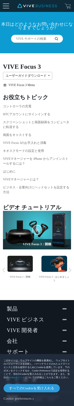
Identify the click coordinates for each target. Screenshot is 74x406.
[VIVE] (37, 6)
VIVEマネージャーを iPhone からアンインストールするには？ (35, 161)
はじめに (9, 171)
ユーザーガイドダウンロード (26, 75)
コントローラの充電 (17, 106)
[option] (20, 266)
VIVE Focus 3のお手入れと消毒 (24, 142)
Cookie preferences (18, 398)
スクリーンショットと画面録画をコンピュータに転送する (36, 124)
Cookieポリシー (16, 377)
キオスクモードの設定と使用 (23, 150)
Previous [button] (4, 269)
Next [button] (70, 269)
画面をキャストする (17, 135)
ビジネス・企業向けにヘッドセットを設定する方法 (36, 190)
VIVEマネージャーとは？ (21, 179)
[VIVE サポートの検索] (59, 39)
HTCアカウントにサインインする (26, 114)
